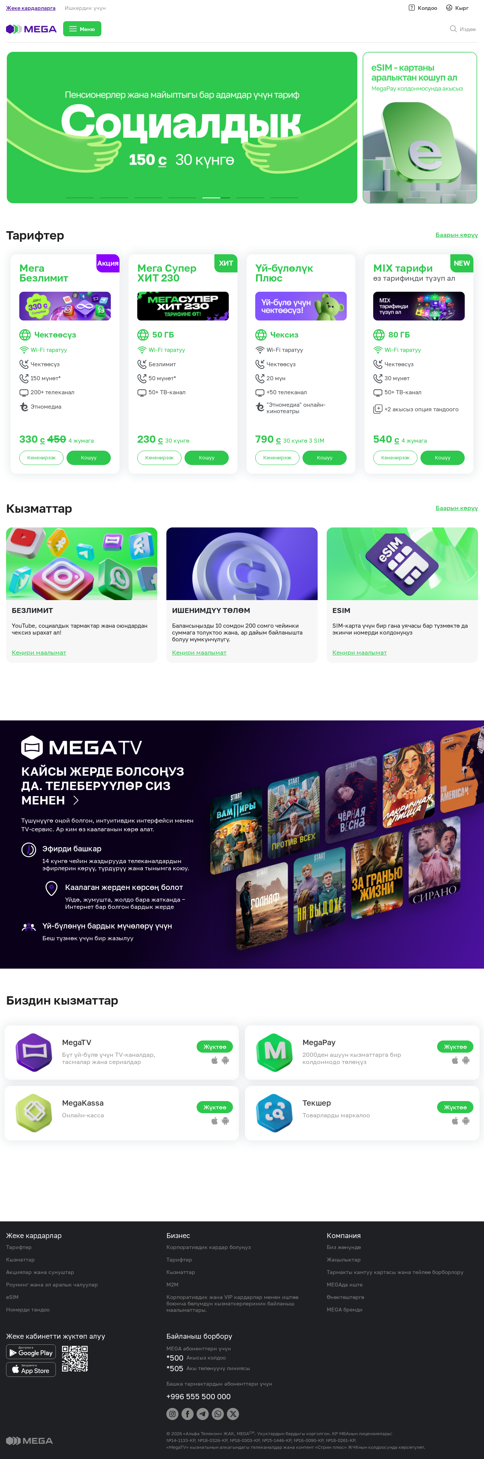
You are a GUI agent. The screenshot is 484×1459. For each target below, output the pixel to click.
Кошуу (88, 457)
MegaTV (77, 1042)
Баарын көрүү (457, 234)
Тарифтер (19, 1247)
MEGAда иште (345, 1284)
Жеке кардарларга (31, 8)
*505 (174, 1368)
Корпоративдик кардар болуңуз (208, 1247)
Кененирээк (41, 457)
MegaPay (318, 1042)
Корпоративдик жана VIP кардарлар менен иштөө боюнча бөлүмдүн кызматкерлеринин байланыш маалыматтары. (232, 1303)
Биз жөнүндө (344, 1247)
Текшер (316, 1102)
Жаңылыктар (344, 1259)
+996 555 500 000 (198, 1396)
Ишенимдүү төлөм (211, 645)
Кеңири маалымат (39, 687)
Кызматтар (20, 1259)
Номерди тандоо (28, 1309)
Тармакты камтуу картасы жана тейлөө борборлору (395, 1272)
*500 (174, 1357)
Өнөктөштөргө (345, 1297)
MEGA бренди (345, 1309)
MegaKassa (83, 1102)
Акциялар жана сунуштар (40, 1272)
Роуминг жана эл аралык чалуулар (52, 1284)
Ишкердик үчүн (85, 8)
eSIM (341, 645)
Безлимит (32, 645)
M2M (172, 1284)
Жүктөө (214, 1046)
